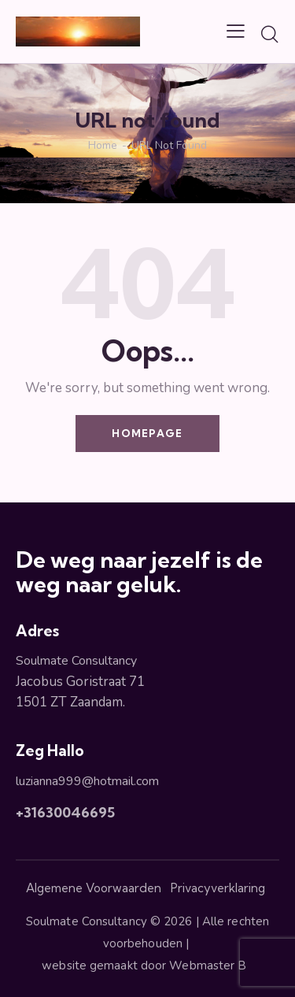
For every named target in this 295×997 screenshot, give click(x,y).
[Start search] (269, 34)
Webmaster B (211, 965)
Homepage (147, 433)
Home (102, 146)
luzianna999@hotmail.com (87, 781)
